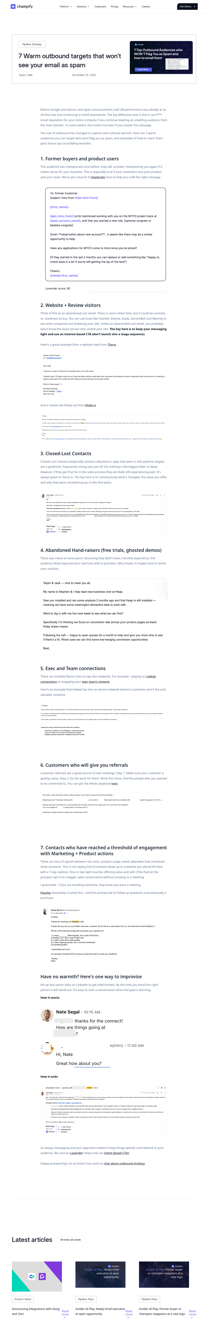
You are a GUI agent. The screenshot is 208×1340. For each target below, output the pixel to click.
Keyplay (46, 893)
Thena (111, 344)
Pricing (114, 6)
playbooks (98, 177)
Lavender (76, 1153)
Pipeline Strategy (32, 44)
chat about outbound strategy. (124, 1163)
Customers (100, 6)
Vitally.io (90, 405)
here (114, 783)
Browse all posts (70, 1239)
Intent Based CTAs (116, 1153)
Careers (146, 6)
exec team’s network (96, 682)
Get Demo (187, 6)
